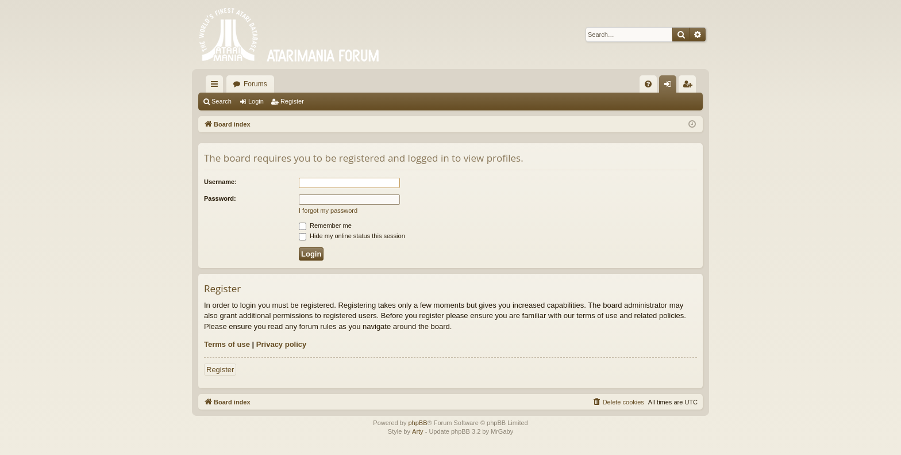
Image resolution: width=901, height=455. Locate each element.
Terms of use (227, 344)
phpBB (417, 422)
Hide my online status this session (352, 235)
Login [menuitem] (670, 86)
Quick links (216, 86)
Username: (220, 181)
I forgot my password (328, 210)
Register (292, 101)
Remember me (325, 225)
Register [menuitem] (690, 86)
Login (256, 101)
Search (221, 101)
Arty (417, 431)
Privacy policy (281, 344)
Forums (255, 84)
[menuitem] (648, 84)
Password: (220, 198)
